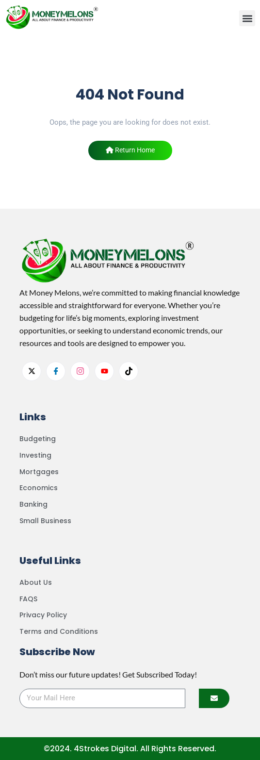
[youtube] (104, 371)
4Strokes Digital (105, 748)
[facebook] (55, 371)
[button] (247, 18)
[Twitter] (31, 371)
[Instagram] (80, 371)
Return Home (130, 150)
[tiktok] (128, 371)
